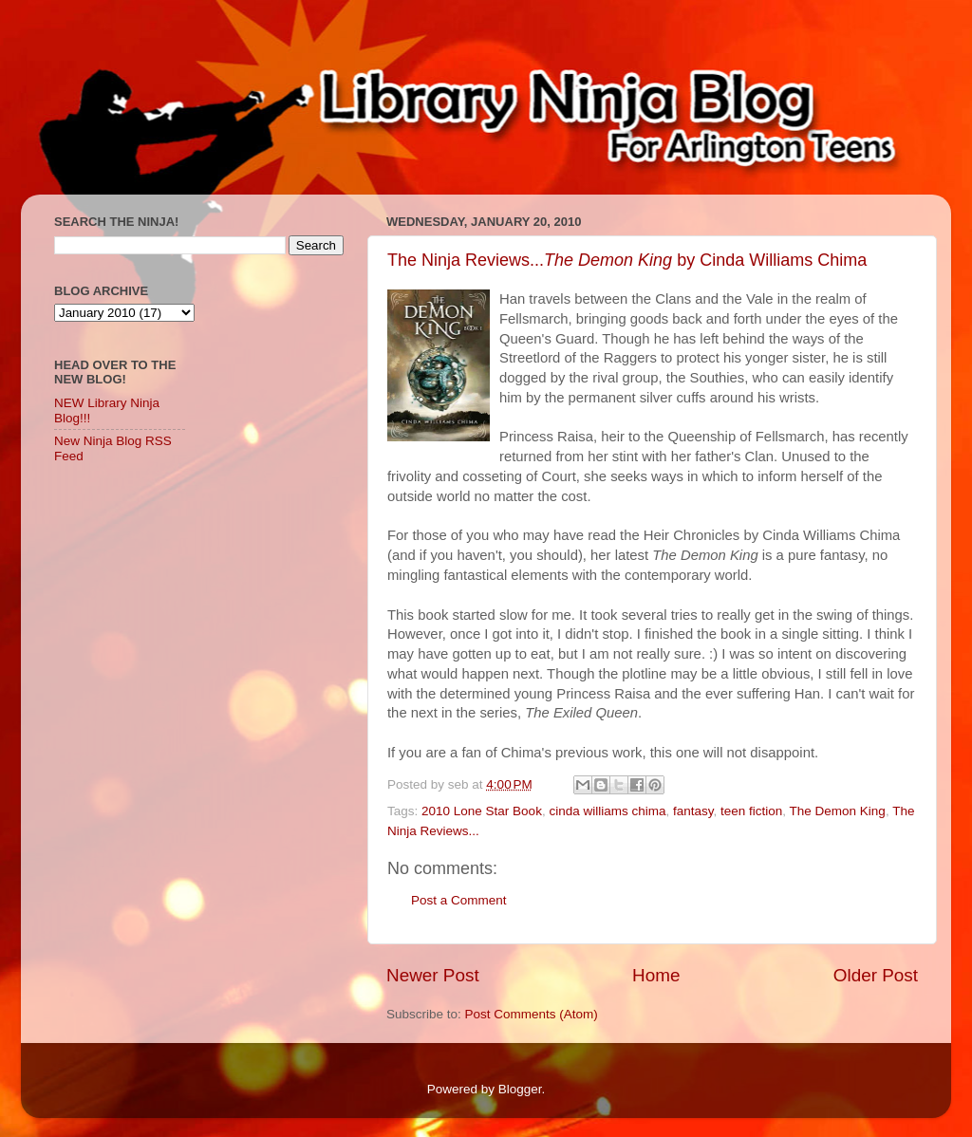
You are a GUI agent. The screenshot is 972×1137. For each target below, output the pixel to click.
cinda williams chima (607, 811)
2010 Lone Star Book (481, 811)
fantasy (693, 811)
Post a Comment (459, 900)
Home (656, 975)
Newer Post (432, 975)
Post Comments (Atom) (531, 1014)
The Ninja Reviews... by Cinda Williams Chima (627, 260)
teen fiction (751, 811)
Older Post (875, 975)
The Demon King (838, 811)
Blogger (520, 1089)
